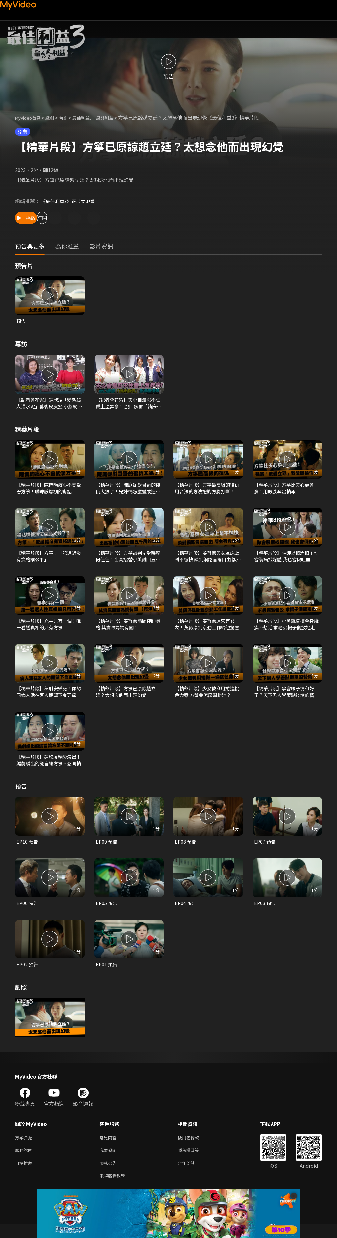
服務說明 (25, 1162)
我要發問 (109, 1162)
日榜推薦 (25, 1175)
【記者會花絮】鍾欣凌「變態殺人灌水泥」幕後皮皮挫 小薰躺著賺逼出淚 (49, 404)
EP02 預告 (27, 974)
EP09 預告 (107, 850)
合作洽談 (191, 1175)
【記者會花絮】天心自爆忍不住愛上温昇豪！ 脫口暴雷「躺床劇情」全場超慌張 (128, 404)
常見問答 (109, 1148)
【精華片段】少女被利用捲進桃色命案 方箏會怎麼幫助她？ (207, 698)
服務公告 (109, 1175)
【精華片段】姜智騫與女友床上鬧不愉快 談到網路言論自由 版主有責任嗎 (207, 560)
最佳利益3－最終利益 (103, 117)
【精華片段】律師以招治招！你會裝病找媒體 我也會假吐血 (286, 560)
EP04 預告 (186, 912)
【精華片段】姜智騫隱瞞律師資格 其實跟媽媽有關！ (128, 629)
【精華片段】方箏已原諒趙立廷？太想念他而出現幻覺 (128, 698)
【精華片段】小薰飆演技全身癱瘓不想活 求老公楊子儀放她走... (286, 629)
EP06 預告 (27, 912)
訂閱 (71, 217)
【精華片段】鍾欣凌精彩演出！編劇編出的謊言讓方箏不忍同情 (48, 768)
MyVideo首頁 (30, 117)
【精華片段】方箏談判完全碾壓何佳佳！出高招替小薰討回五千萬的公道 (128, 560)
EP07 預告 (265, 850)
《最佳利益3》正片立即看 (69, 201)
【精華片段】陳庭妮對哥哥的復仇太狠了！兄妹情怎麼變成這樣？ (128, 490)
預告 (21, 321)
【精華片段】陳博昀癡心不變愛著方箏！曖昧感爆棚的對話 (48, 490)
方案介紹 (25, 1148)
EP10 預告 (27, 850)
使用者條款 (194, 1148)
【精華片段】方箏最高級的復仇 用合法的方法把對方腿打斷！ (207, 490)
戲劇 (55, 117)
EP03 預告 (265, 912)
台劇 (70, 117)
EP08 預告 (186, 850)
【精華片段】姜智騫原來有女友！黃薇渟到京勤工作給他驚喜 (207, 629)
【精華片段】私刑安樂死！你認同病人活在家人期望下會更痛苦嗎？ (48, 698)
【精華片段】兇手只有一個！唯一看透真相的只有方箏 (48, 629)
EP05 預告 (107, 912)
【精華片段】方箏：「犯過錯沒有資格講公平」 (48, 560)
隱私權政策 (194, 1162)
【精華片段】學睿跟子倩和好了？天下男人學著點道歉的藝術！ (286, 698)
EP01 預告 (107, 974)
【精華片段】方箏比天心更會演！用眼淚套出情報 (286, 490)
